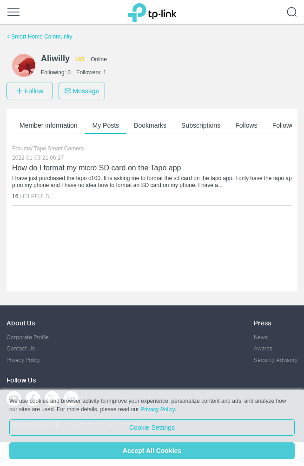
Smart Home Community (40, 36)
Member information (49, 125)
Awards (263, 348)
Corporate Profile (28, 337)
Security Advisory (275, 359)
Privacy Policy (23, 359)
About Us (21, 323)
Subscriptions (200, 125)
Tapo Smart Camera (59, 148)
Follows (246, 125)
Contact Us (21, 348)
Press (262, 323)
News (261, 337)
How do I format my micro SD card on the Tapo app (96, 168)
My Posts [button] (106, 125)
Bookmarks (150, 125)
